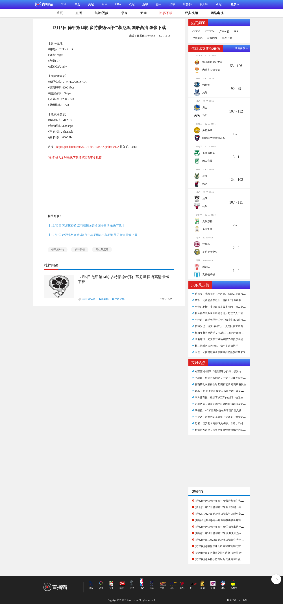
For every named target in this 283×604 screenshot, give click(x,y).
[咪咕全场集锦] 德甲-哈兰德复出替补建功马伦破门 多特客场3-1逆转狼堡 (235, 520)
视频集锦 (197, 38)
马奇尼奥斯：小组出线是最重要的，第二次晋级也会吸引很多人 (230, 306)
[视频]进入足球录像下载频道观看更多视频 (75, 157)
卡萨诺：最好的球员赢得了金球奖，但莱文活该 (221, 417)
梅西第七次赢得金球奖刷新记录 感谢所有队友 (220, 384)
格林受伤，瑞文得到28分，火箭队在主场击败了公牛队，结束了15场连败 (235, 326)
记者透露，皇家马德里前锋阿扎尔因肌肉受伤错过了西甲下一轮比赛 (233, 404)
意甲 (145, 4)
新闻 (143, 13)
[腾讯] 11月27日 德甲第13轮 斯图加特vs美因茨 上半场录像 (227, 513)
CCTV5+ (209, 31)
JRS (236, 31)
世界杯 (187, 4)
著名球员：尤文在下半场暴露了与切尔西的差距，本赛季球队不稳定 (233, 339)
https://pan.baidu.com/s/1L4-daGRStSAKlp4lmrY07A (87, 146)
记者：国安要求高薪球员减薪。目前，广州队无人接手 (225, 423)
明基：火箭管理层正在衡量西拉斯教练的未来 (220, 352)
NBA (64, 4)
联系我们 (231, 600)
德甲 (159, 4)
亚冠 (219, 4)
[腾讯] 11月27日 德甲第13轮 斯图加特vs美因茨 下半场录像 (227, 507)
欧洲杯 (203, 4)
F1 (191, 588)
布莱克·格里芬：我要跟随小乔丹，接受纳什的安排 (223, 371)
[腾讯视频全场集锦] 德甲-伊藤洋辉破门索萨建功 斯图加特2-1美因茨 (232, 500)
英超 (91, 4)
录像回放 (212, 38)
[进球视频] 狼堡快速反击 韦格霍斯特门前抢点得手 (223, 546)
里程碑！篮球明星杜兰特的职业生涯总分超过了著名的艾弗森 (229, 319)
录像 (124, 13)
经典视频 (191, 13)
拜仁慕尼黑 (102, 249)
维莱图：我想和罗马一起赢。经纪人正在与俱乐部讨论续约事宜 (230, 293)
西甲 (104, 4)
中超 (77, 4)
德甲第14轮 (57, 249)
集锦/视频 (101, 13)
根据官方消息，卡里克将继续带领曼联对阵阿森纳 (223, 430)
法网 (212, 588)
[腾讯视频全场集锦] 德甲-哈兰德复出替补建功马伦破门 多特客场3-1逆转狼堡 (237, 526)
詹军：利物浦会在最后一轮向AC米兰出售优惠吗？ (223, 300)
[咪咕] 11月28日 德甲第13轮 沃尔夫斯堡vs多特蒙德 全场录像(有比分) (233, 533)
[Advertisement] (109, 184)
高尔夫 (234, 588)
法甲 (172, 4)
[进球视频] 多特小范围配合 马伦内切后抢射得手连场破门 (226, 559)
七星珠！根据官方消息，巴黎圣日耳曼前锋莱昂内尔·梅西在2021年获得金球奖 (238, 378)
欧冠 (132, 4)
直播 (78, 13)
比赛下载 (165, 13)
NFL (223, 588)
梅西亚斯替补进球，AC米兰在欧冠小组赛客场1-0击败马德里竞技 (231, 332)
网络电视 (217, 13)
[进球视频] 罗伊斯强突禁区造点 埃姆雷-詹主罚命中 (223, 552)
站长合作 (242, 600)
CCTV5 (196, 31)
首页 (59, 13)
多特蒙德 (80, 249)
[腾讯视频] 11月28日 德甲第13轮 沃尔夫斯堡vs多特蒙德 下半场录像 (232, 539)
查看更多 (240, 48)
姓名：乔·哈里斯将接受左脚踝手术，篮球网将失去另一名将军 (229, 391)
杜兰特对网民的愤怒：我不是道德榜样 (216, 345)
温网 (202, 588)
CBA (118, 4)
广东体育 (224, 31)
